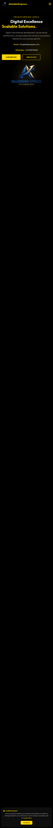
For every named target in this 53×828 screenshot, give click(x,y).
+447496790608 (31, 50)
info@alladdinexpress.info (29, 44)
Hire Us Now (31, 57)
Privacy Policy (28, 818)
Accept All (26, 822)
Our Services (11, 57)
